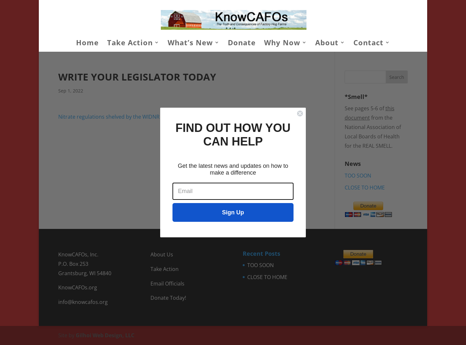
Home (87, 43)
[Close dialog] (300, 113)
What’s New (190, 43)
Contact (368, 43)
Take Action (130, 43)
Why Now (282, 43)
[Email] (233, 191)
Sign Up (233, 212)
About (326, 43)
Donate (242, 43)
